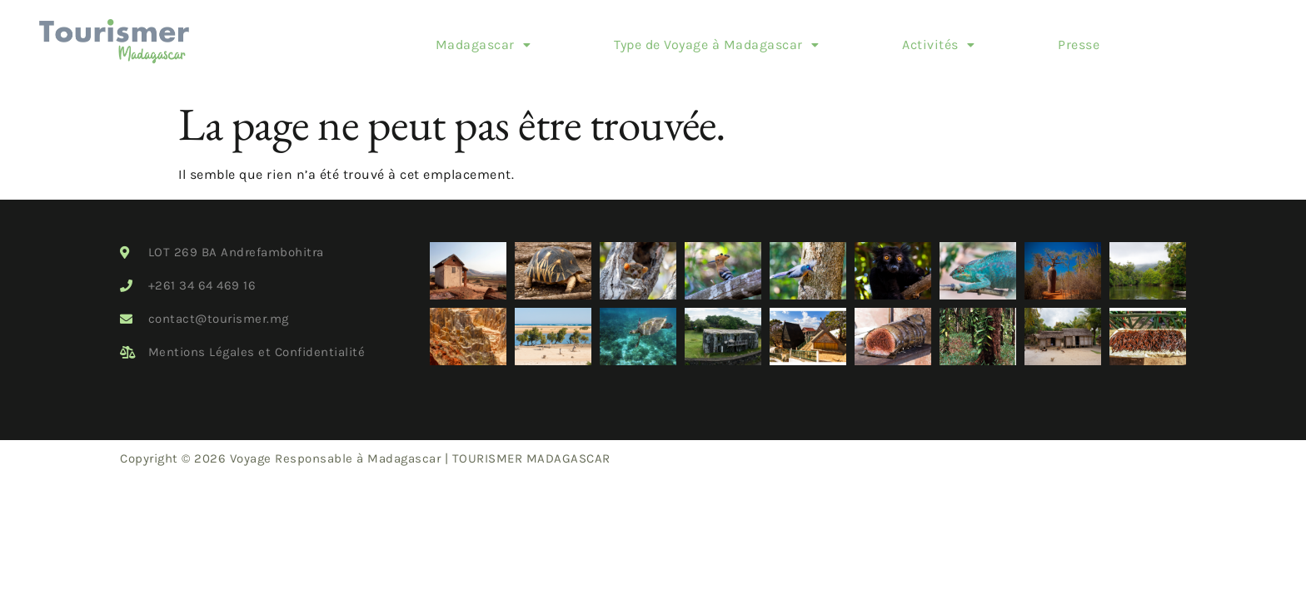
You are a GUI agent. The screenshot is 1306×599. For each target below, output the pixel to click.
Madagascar (438, 39)
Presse (1034, 39)
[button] (438, 39)
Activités (894, 39)
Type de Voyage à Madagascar (672, 39)
